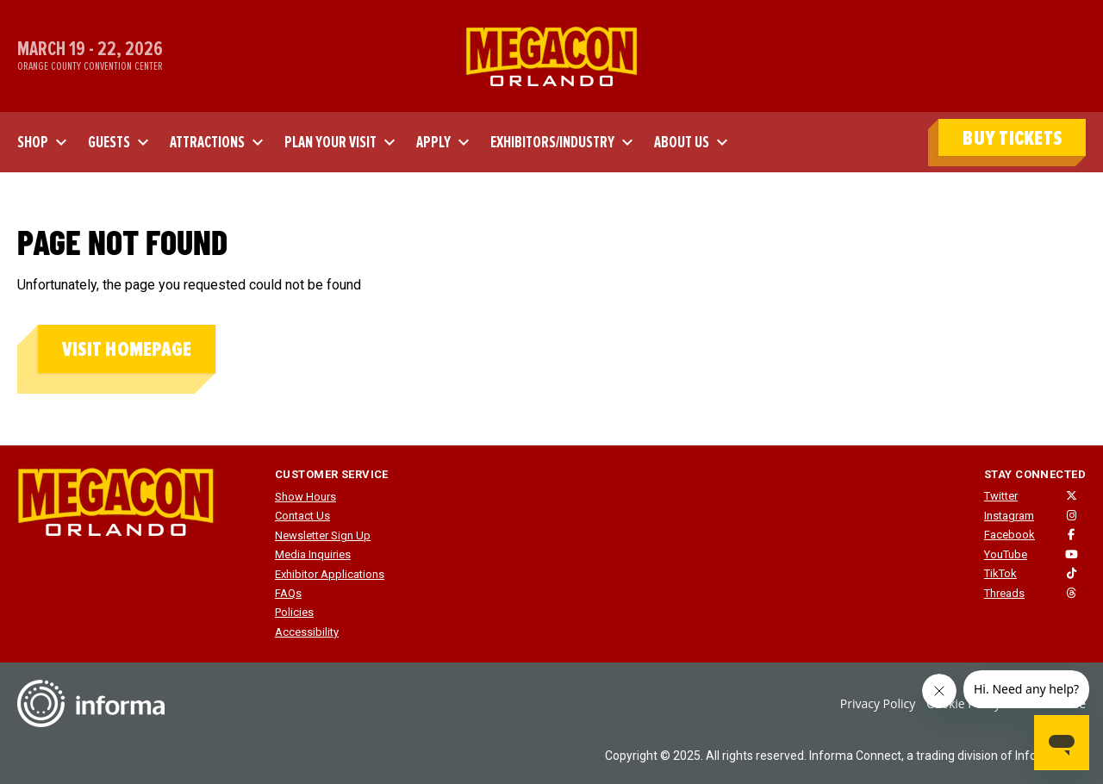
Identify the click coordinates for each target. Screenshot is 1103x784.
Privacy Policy (877, 703)
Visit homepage (126, 349)
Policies (294, 612)
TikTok (1000, 573)
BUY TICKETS (1012, 138)
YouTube (1005, 554)
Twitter (1001, 495)
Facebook (1009, 534)
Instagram (1009, 515)
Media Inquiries (313, 554)
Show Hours (305, 496)
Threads (1004, 593)
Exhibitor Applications (329, 574)
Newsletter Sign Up (323, 535)
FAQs (288, 593)
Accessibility (307, 631)
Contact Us (302, 515)
